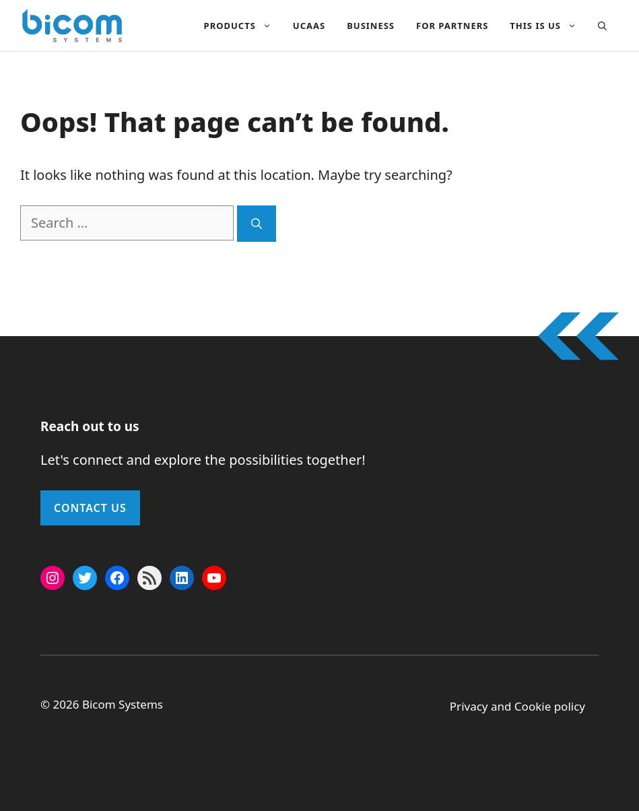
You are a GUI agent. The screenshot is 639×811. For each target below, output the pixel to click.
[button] (602, 25)
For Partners (452, 26)
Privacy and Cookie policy (517, 706)
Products (243, 25)
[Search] (256, 223)
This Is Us (548, 25)
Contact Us (90, 507)
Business (371, 26)
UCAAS (309, 26)
